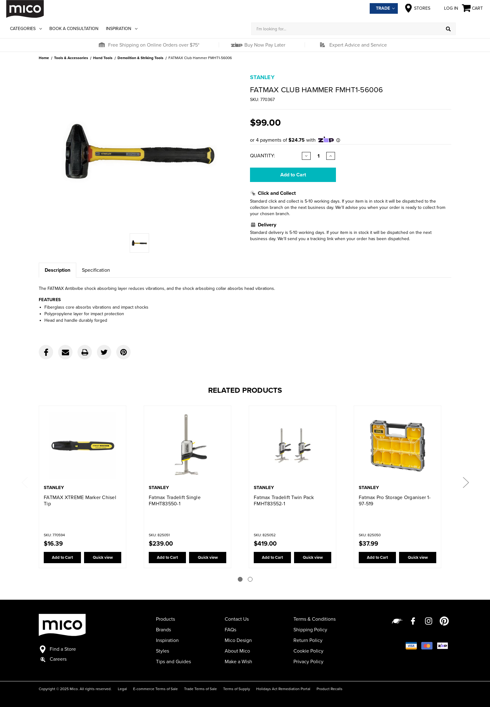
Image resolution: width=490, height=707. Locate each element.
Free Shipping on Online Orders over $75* (153, 45)
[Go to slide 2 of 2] (250, 579)
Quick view (103, 557)
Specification (96, 270)
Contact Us (237, 619)
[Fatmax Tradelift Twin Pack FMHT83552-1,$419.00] (292, 445)
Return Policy (307, 640)
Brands (163, 630)
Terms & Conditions (314, 619)
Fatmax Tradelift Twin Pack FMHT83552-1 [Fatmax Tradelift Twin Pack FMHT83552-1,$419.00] (284, 500)
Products (165, 619)
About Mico (237, 651)
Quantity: (262, 156)
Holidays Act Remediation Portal (283, 689)
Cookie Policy (308, 651)
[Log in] (470, 28)
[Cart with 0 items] (473, 8)
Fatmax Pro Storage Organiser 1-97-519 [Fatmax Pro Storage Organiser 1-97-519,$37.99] (395, 500)
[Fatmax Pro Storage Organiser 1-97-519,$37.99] (397, 445)
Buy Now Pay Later (264, 45)
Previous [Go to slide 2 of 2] (24, 482)
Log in (446, 8)
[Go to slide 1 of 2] (240, 579)
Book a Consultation (73, 28)
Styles (162, 651)
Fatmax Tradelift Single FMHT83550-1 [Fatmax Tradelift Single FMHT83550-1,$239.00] (175, 500)
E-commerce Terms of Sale (155, 689)
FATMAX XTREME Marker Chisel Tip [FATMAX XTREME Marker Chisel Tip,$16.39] (80, 500)
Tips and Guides (173, 662)
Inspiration (122, 28)
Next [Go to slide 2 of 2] (465, 482)
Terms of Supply (236, 689)
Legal (122, 689)
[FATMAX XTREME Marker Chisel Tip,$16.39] (82, 445)
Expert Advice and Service (358, 45)
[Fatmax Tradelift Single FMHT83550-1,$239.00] (187, 445)
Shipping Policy (310, 630)
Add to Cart (62, 557)
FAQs (230, 630)
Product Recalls (329, 689)
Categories (26, 28)
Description (57, 270)
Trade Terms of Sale (200, 689)
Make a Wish (238, 662)
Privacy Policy (308, 662)
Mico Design (238, 640)
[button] (101, 45)
